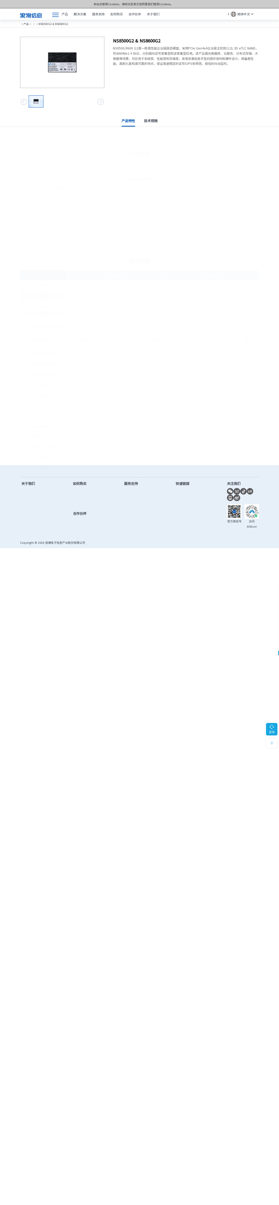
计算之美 (27, 514)
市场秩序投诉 (184, 527)
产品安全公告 (134, 533)
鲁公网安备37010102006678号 (138, 549)
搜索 (223, 14)
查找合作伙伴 (84, 501)
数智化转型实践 (32, 527)
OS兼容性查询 (185, 520)
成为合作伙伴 (84, 524)
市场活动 (27, 507)
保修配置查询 (134, 520)
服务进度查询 (134, 527)
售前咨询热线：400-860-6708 (48, 473)
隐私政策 (238, 549)
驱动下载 (131, 495)
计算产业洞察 (184, 495)
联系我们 (27, 533)
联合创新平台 (184, 501)
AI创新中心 (182, 507)
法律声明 (253, 549)
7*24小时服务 (244, 473)
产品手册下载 (134, 507)
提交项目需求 (84, 507)
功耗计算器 (183, 514)
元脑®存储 (43, 24)
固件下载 (131, 501)
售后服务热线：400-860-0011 (152, 473)
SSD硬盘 (58, 24)
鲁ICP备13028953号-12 (102, 549)
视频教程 (131, 514)
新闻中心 (27, 501)
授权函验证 (183, 533)
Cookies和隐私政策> (174, 4)
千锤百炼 (27, 520)
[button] (23, 102)
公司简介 (27, 495)
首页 (22, 24)
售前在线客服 (84, 495)
